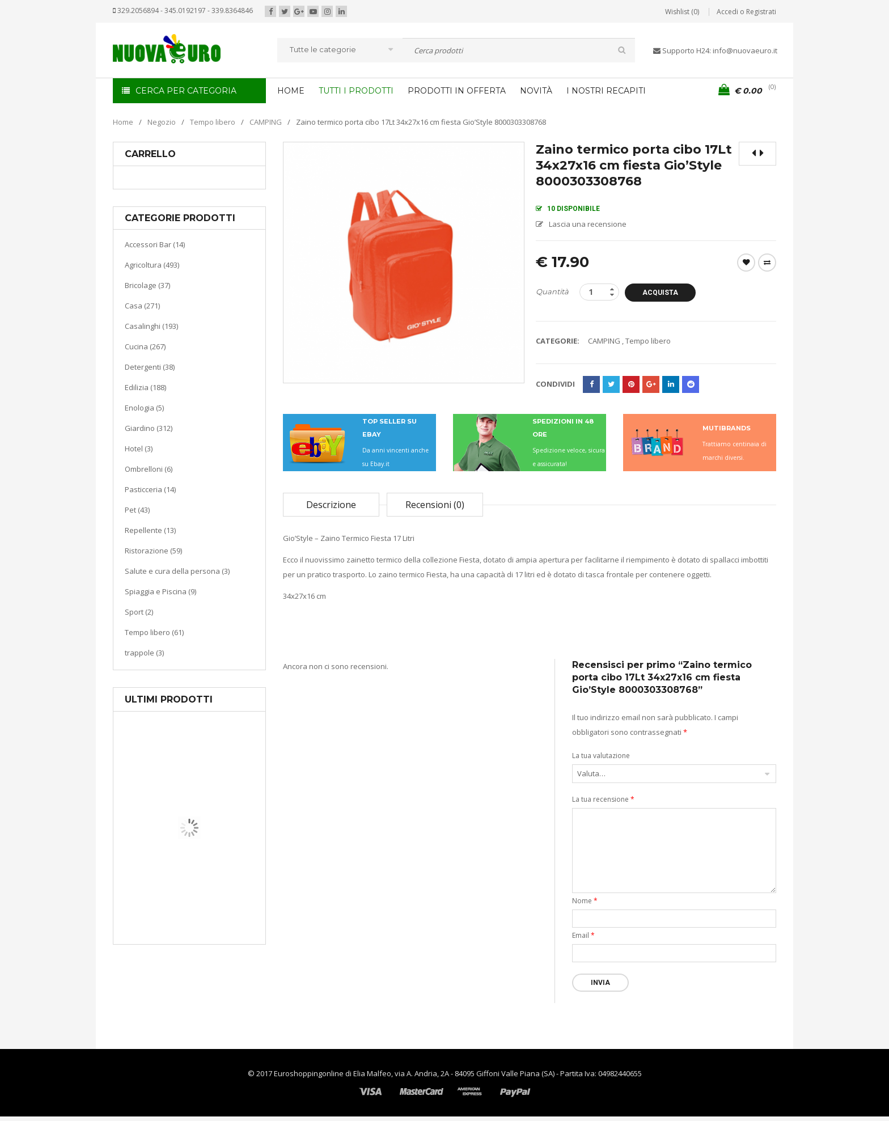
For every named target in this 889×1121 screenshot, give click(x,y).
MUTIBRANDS (726, 428)
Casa (187, 887)
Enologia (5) (144, 408)
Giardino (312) (148, 428)
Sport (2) (139, 612)
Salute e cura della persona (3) (177, 571)
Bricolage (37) (147, 285)
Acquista (662, 293)
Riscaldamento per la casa (216, 901)
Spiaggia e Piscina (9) (160, 591)
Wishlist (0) (682, 11)
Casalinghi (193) (151, 326)
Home (123, 122)
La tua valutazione (601, 755)
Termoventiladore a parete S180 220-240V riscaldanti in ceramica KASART (215, 935)
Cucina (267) (145, 346)
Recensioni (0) (434, 504)
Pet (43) (137, 510)
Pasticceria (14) (150, 489)
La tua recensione (603, 799)
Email (583, 935)
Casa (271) (142, 306)
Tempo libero (212, 122)
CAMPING (265, 122)
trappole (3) (144, 653)
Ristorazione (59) (153, 550)
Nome (585, 901)
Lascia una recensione (587, 224)
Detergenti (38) (150, 367)
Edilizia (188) (145, 387)
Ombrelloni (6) (148, 469)
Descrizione (331, 504)
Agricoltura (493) (152, 265)
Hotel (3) (139, 448)
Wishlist (746, 262)
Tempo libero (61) (154, 632)
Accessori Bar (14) (155, 244)
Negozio (161, 122)
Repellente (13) (150, 530)
